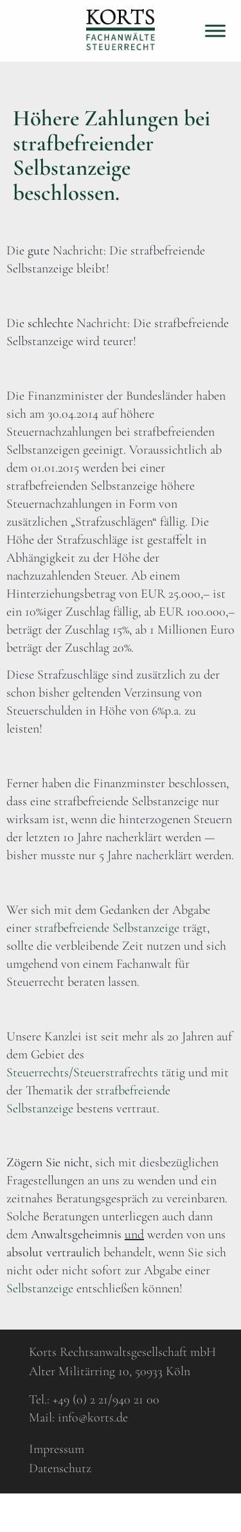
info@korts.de (93, 1417)
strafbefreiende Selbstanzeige (107, 928)
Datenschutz (60, 1468)
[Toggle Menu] (215, 30)
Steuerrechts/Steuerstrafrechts (82, 1072)
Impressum (56, 1449)
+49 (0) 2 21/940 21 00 (106, 1399)
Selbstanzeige (41, 1288)
